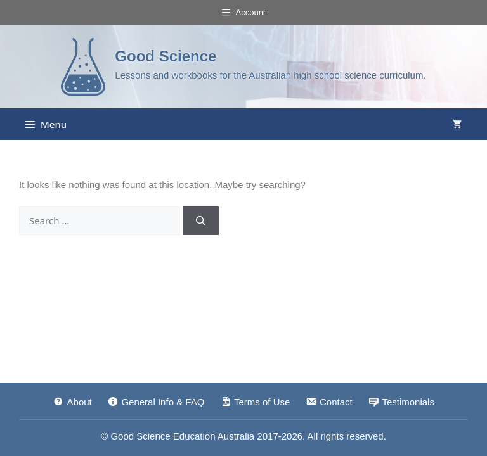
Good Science (165, 56)
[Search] (201, 220)
